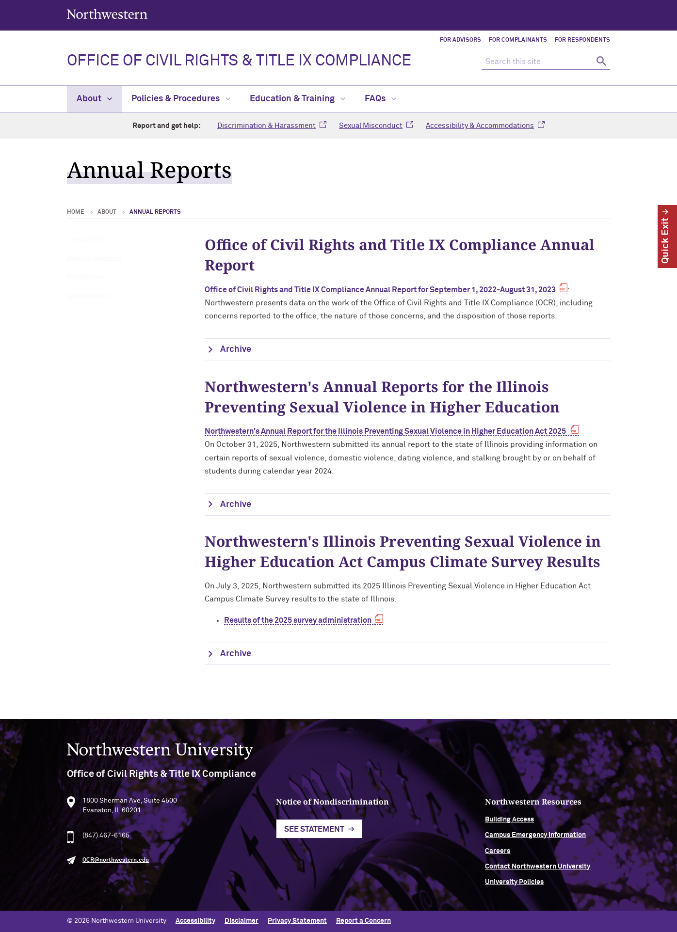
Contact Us (86, 240)
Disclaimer (241, 920)
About (94, 99)
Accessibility (195, 920)
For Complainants (518, 40)
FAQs (380, 99)
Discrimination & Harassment (266, 125)
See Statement (314, 832)
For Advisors (460, 40)
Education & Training (297, 99)
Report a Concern (363, 920)
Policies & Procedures (180, 99)
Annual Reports (94, 259)
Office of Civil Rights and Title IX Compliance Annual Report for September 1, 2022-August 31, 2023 (380, 290)
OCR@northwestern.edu (115, 863)
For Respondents (582, 40)
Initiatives (85, 277)
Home (75, 212)
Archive (235, 349)
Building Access (509, 821)
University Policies (514, 884)
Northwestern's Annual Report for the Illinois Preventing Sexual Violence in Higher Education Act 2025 (386, 431)
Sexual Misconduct (371, 125)
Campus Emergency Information (535, 837)
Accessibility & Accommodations (480, 125)
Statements (88, 296)
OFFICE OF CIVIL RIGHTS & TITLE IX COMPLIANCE (239, 61)
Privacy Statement (297, 920)
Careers (497, 853)
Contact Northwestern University (537, 868)
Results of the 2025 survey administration (297, 620)
